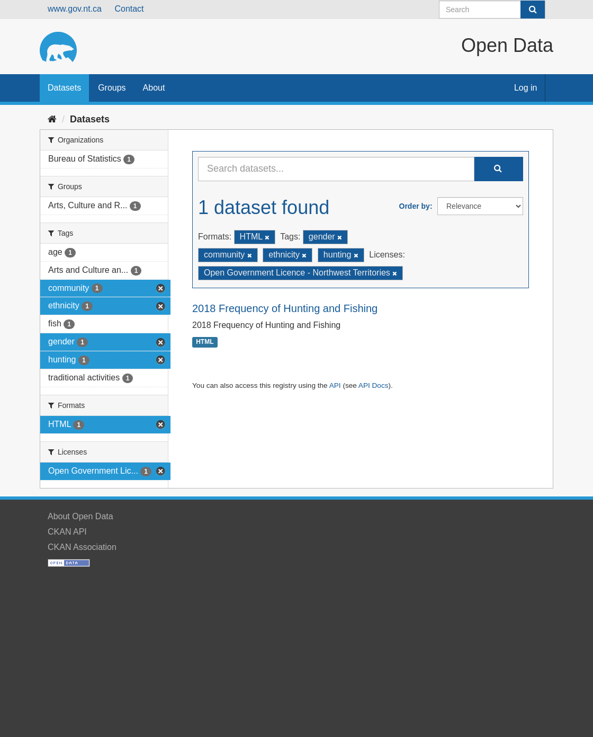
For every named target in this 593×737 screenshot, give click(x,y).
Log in (525, 87)
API (335, 385)
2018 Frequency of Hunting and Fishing (285, 308)
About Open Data (80, 516)
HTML (204, 342)
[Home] (52, 119)
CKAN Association (82, 547)
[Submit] (532, 10)
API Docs (373, 385)
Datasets (64, 87)
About (154, 87)
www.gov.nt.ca (75, 8)
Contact (128, 8)
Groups (111, 87)
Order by (414, 206)
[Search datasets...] (336, 169)
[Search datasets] (492, 10)
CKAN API (67, 531)
